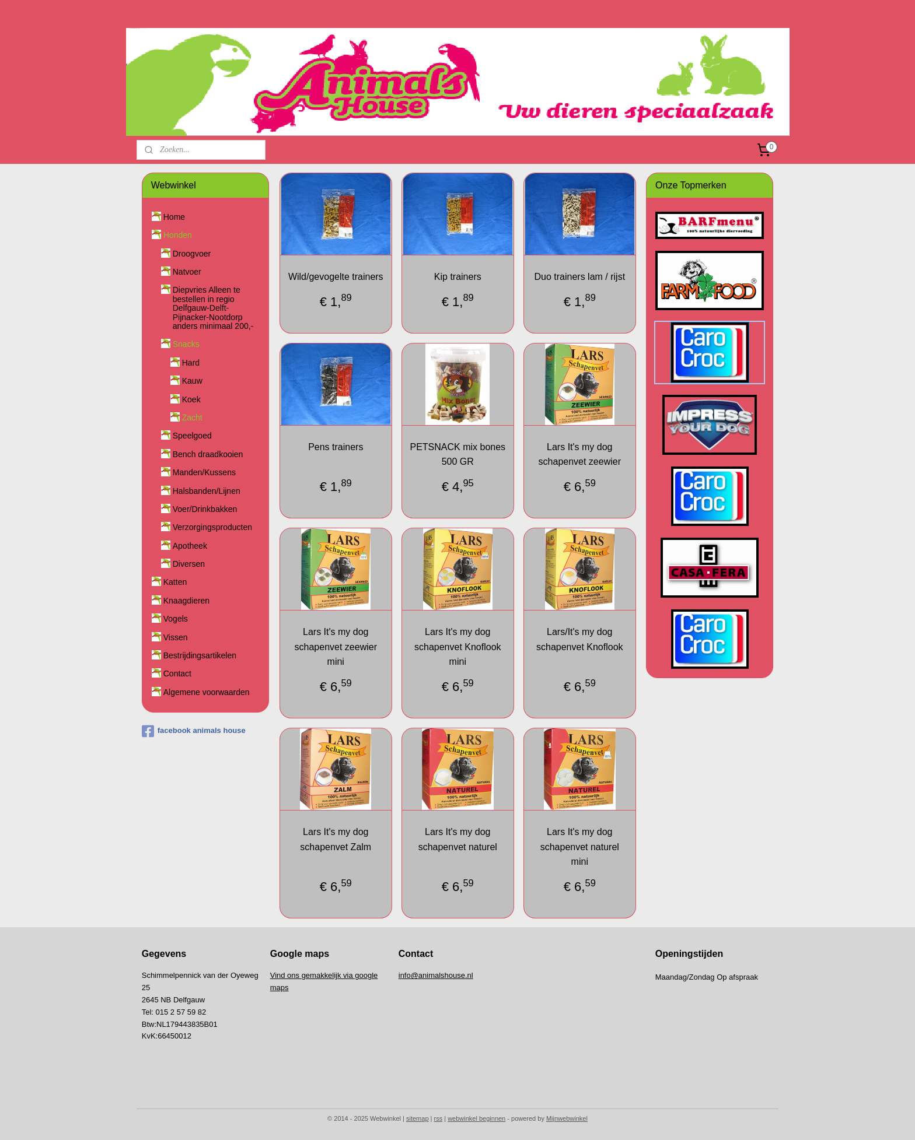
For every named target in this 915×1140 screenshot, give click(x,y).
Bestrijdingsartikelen (199, 655)
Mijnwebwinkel (567, 1118)
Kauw (192, 380)
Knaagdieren (186, 600)
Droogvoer (192, 253)
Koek (191, 399)
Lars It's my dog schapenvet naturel (457, 839)
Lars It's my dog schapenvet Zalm (335, 839)
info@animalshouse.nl (436, 975)
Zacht (192, 417)
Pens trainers (335, 447)
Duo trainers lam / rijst (579, 277)
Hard (191, 362)
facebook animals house (194, 731)
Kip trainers (457, 277)
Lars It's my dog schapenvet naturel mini (579, 847)
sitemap (417, 1118)
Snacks (186, 344)
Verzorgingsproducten (212, 527)
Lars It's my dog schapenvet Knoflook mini (457, 647)
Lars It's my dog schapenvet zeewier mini (335, 647)
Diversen (189, 564)
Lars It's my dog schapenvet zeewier (579, 454)
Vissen (175, 637)
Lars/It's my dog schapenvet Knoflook (579, 639)
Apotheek (190, 545)
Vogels (175, 618)
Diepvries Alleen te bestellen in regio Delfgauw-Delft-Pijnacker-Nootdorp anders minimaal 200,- (213, 308)
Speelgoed (192, 435)
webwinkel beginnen (476, 1118)
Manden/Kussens (204, 472)
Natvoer (187, 271)
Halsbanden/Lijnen (206, 491)
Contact (177, 673)
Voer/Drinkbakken (205, 509)
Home (174, 217)
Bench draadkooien (208, 454)
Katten (175, 582)
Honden (177, 235)
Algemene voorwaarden (206, 692)
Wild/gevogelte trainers (335, 277)
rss (438, 1118)
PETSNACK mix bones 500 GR (457, 454)
